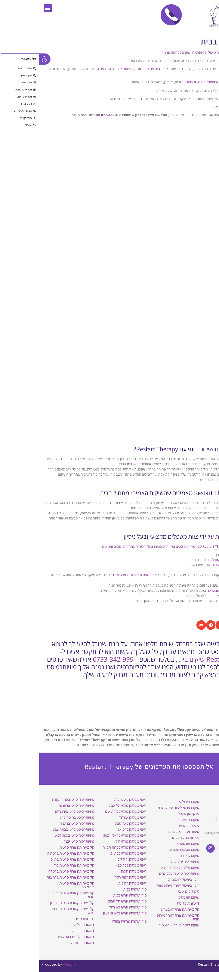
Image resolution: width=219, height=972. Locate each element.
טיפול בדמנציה (149, 825)
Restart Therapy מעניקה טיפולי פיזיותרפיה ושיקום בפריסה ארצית (168, 52)
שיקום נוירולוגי (150, 801)
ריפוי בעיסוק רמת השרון (90, 877)
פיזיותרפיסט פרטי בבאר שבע (34, 829)
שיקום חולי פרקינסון (199, 570)
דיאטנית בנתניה (43, 942)
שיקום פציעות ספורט (145, 849)
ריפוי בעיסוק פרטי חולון (90, 841)
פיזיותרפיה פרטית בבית (95, 464)
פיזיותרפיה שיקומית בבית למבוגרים (94, 575)
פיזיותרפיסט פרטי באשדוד (88, 907)
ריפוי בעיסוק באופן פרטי (90, 799)
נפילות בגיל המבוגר (146, 837)
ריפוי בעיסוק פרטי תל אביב (88, 805)
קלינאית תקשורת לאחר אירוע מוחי (139, 917)
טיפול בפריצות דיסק (199, 559)
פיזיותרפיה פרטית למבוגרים (140, 873)
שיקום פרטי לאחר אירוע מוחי (139, 807)
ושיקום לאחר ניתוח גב (170, 559)
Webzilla (30, 964)
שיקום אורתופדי (202, 554)
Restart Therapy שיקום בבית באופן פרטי (196, 803)
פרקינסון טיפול (149, 813)
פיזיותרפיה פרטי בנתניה (37, 823)
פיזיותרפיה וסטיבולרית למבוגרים (191, 590)
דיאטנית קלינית (149, 903)
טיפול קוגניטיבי (149, 891)
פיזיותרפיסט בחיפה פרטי (37, 817)
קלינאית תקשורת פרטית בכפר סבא (33, 910)
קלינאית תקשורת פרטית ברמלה (32, 871)
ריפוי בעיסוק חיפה (94, 871)
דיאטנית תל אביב (42, 924)
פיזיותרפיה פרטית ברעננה (75, 69)
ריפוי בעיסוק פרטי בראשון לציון (85, 835)
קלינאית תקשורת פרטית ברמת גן (31, 853)
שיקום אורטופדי (149, 843)
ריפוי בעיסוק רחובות (93, 883)
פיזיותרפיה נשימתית (199, 585)
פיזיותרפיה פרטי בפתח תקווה (34, 799)
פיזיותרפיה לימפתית (199, 595)
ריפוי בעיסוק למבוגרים (144, 879)
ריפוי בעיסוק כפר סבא (91, 865)
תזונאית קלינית (44, 918)
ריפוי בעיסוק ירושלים (92, 859)
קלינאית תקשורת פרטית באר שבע (34, 895)
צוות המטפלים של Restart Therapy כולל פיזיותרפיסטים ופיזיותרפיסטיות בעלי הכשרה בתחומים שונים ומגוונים (139, 546)
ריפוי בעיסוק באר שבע (91, 823)
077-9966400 (72, 115)
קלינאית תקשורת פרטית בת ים (33, 859)
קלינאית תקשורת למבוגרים (140, 909)
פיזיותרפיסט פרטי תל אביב (88, 901)
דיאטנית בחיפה (44, 930)
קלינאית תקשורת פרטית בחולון (33, 902)
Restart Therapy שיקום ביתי (176, 659)
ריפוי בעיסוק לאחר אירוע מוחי (139, 885)
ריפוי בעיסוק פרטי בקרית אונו (86, 811)
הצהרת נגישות (202, 863)
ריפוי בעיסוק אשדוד (93, 817)
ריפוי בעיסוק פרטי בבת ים (89, 853)
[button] (8, 8)
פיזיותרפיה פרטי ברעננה (37, 805)
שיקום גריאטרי (203, 575)
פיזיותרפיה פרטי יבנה (39, 841)
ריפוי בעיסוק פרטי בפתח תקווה (85, 847)
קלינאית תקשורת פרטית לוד (34, 865)
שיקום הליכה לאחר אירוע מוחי (192, 564)
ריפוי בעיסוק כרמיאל (92, 829)
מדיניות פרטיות (202, 875)
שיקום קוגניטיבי (149, 897)
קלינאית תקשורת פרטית (37, 847)
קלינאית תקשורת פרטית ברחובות (31, 877)
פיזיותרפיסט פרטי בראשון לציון (85, 913)
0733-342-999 (73, 659)
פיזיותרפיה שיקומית (146, 861)
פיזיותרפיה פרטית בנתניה (112, 69)
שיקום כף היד (150, 855)
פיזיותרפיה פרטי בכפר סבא (35, 835)
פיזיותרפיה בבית (95, 889)
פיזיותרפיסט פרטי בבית (90, 895)
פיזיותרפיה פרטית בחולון (161, 82)
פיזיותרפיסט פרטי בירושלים (35, 811)
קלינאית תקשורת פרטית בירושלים (37, 885)
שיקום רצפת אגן (202, 600)
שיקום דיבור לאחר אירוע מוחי (139, 925)
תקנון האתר (204, 869)
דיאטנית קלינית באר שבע (36, 936)
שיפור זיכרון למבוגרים (144, 831)
